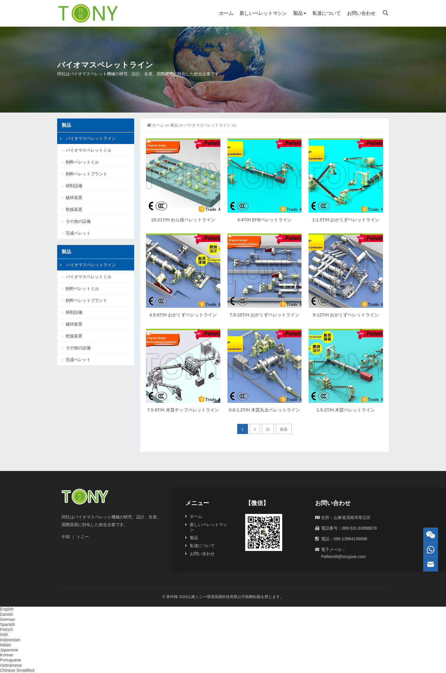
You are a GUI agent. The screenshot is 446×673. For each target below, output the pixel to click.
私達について (326, 13)
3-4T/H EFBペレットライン (264, 219)
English (7, 609)
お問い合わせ (361, 13)
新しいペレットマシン (263, 13)
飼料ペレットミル (82, 162)
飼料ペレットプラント (86, 174)
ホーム (226, 13)
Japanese (9, 650)
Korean (6, 655)
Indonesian (10, 639)
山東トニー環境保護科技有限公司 (216, 597)
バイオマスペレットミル (88, 150)
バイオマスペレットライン (207, 125)
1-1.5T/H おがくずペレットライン (346, 219)
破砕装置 (74, 197)
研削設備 (74, 185)
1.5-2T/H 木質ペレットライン (346, 409)
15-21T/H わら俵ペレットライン (183, 219)
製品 (298, 13)
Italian (5, 644)
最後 (284, 429)
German (7, 619)
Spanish (7, 624)
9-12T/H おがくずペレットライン (346, 314)
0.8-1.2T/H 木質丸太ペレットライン (264, 409)
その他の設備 (78, 221)
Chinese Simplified (17, 670)
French (6, 629)
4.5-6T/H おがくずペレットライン (183, 314)
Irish (4, 634)
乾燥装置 (74, 209)
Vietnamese (11, 665)
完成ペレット (78, 233)
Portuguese (10, 660)
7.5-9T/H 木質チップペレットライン (183, 409)
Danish (6, 614)
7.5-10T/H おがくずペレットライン (264, 314)
